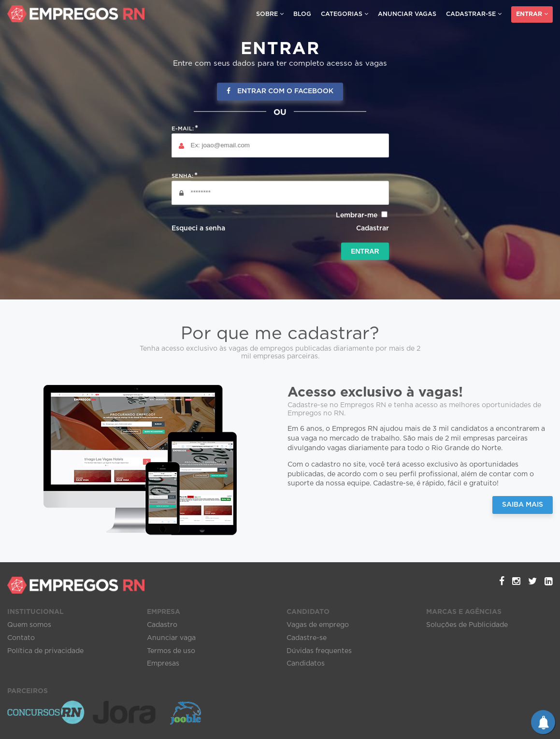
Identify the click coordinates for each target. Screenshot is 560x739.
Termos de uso (171, 651)
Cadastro (162, 625)
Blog (302, 14)
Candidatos (306, 663)
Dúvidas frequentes (319, 651)
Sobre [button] (270, 14)
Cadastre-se (307, 638)
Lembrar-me (356, 215)
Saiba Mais (522, 504)
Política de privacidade (45, 651)
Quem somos (29, 625)
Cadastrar (372, 228)
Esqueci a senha (198, 228)
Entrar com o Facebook (280, 91)
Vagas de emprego (318, 625)
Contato (21, 638)
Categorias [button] (344, 14)
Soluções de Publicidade (467, 625)
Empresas (163, 663)
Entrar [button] (532, 14)
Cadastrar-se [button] (474, 14)
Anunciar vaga (171, 638)
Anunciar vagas (407, 14)
